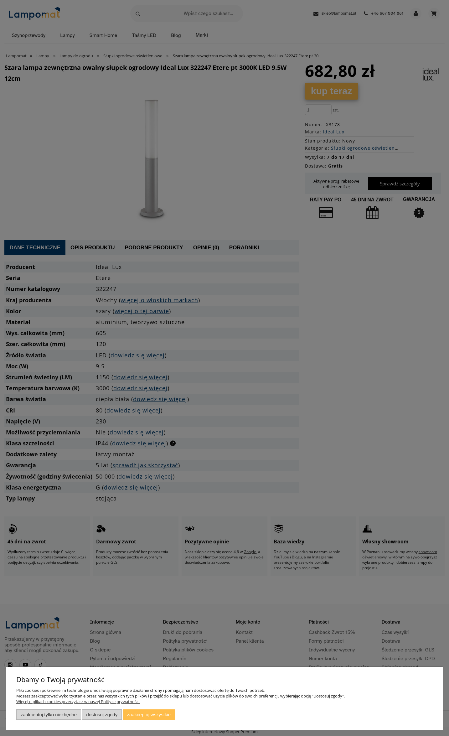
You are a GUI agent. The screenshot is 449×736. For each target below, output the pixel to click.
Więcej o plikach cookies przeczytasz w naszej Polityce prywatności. (78, 701)
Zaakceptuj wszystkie (149, 714)
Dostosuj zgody (101, 714)
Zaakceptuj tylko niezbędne (49, 714)
